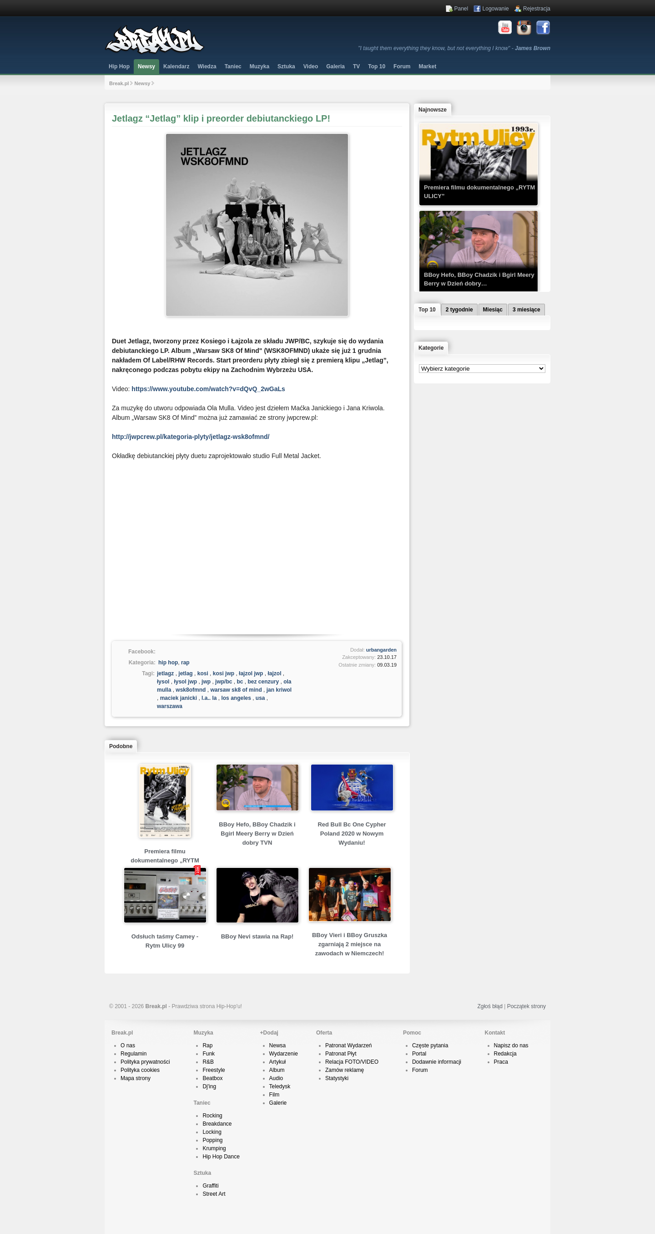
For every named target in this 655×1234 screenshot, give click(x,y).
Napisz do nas (511, 1045)
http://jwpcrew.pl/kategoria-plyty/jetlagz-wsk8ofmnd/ (190, 436)
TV (356, 66)
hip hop (168, 662)
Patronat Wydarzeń (348, 1045)
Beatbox (212, 1078)
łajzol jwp (251, 673)
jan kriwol (279, 690)
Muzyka (259, 66)
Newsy (146, 66)
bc (240, 681)
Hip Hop (119, 66)
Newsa (277, 1045)
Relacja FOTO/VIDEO (351, 1062)
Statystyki (336, 1078)
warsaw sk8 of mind (236, 690)
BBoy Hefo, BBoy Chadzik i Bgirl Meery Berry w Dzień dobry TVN (257, 833)
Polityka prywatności (145, 1062)
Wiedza (206, 66)
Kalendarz (176, 66)
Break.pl (119, 83)
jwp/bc (223, 681)
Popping (212, 1140)
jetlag (185, 673)
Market (427, 66)
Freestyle (213, 1070)
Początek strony (526, 1006)
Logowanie (496, 8)
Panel (461, 8)
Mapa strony (136, 1078)
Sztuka (286, 66)
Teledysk (280, 1086)
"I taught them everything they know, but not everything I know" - (454, 48)
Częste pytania (430, 1045)
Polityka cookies (140, 1070)
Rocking (212, 1115)
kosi (202, 673)
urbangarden (381, 650)
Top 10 (376, 66)
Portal (419, 1053)
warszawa (169, 706)
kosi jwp (223, 673)
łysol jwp (185, 681)
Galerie (278, 1103)
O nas (128, 1045)
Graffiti (210, 1186)
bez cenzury (263, 681)
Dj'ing (209, 1086)
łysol (163, 681)
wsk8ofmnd (191, 690)
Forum (420, 1070)
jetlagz (165, 673)
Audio (276, 1078)
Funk (208, 1053)
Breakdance (217, 1124)
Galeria (335, 66)
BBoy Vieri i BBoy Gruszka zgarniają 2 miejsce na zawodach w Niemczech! (349, 944)
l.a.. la (209, 698)
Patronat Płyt (341, 1053)
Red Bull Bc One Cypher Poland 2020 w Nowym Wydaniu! (351, 833)
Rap (207, 1045)
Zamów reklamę (344, 1070)
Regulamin (133, 1053)
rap (185, 662)
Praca (501, 1062)
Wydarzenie (283, 1053)
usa (260, 698)
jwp (206, 681)
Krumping (214, 1148)
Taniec (233, 66)
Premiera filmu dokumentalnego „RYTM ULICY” (165, 860)
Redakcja (505, 1053)
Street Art (213, 1194)
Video (310, 66)
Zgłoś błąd (489, 1006)
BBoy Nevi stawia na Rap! (257, 936)
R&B (208, 1062)
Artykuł (277, 1062)
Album (277, 1070)
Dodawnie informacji (436, 1062)
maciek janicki (178, 698)
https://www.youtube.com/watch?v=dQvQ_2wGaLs (208, 389)
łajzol (274, 673)
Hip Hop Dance (220, 1156)
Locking (211, 1132)
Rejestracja (536, 8)
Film (274, 1094)
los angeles (236, 698)
